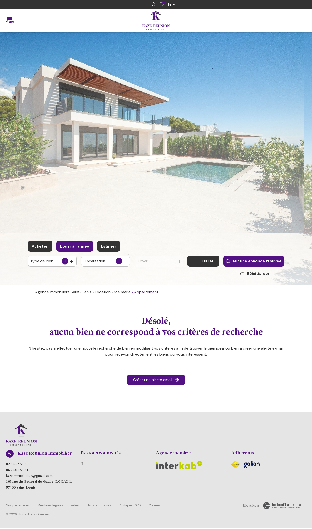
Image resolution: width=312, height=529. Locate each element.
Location (103, 293)
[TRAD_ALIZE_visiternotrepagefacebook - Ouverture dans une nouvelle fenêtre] (82, 465)
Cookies (155, 506)
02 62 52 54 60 (17, 466)
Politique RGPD (130, 506)
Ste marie (122, 293)
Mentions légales (50, 506)
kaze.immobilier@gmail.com (29, 478)
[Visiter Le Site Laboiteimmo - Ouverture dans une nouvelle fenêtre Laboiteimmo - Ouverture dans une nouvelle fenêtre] (282, 507)
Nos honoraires (99, 506)
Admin (75, 506)
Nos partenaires (18, 506)
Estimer (108, 246)
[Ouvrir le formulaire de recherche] (203, 261)
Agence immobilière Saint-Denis (63, 293)
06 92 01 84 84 (17, 472)
